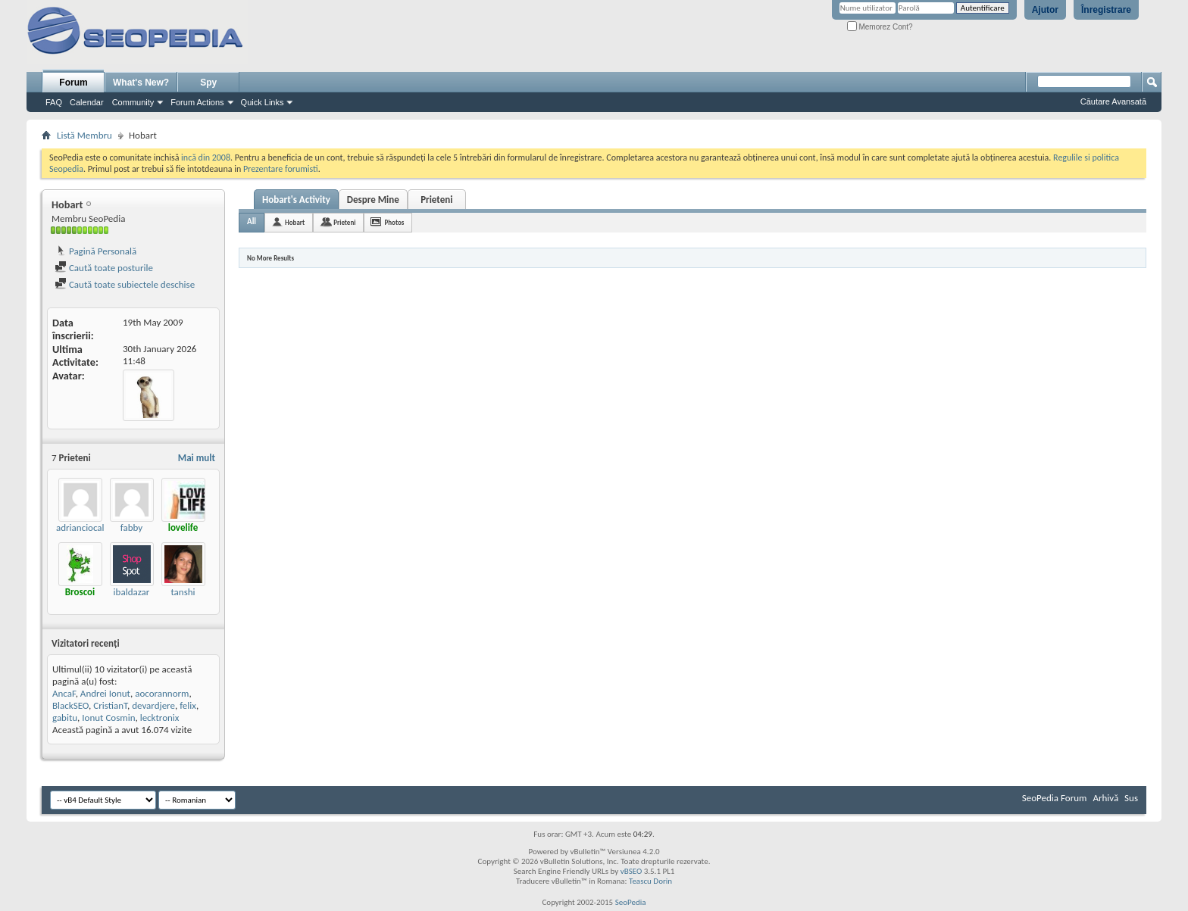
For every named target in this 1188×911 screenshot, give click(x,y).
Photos (394, 222)
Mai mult (196, 457)
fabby (131, 527)
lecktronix (160, 717)
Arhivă (1105, 797)
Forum (73, 82)
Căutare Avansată (1113, 101)
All (251, 221)
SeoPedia (630, 902)
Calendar (87, 102)
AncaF (64, 693)
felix (188, 705)
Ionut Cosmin (108, 717)
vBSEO (631, 871)
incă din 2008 (205, 157)
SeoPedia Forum (1054, 797)
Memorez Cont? (880, 27)
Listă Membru (84, 135)
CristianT (110, 705)
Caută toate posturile (104, 267)
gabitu (64, 717)
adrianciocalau (85, 527)
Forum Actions (197, 102)
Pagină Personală (95, 251)
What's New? (141, 82)
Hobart (295, 222)
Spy (208, 82)
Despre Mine (373, 199)
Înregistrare (1106, 10)
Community (133, 102)
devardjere (153, 705)
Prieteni (436, 199)
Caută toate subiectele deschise (125, 284)
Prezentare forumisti (280, 169)
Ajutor (1045, 10)
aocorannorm (162, 693)
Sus (1131, 797)
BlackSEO (70, 705)
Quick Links (262, 102)
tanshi (182, 591)
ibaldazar (132, 591)
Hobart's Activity (296, 199)
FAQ (53, 102)
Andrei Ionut (105, 693)
